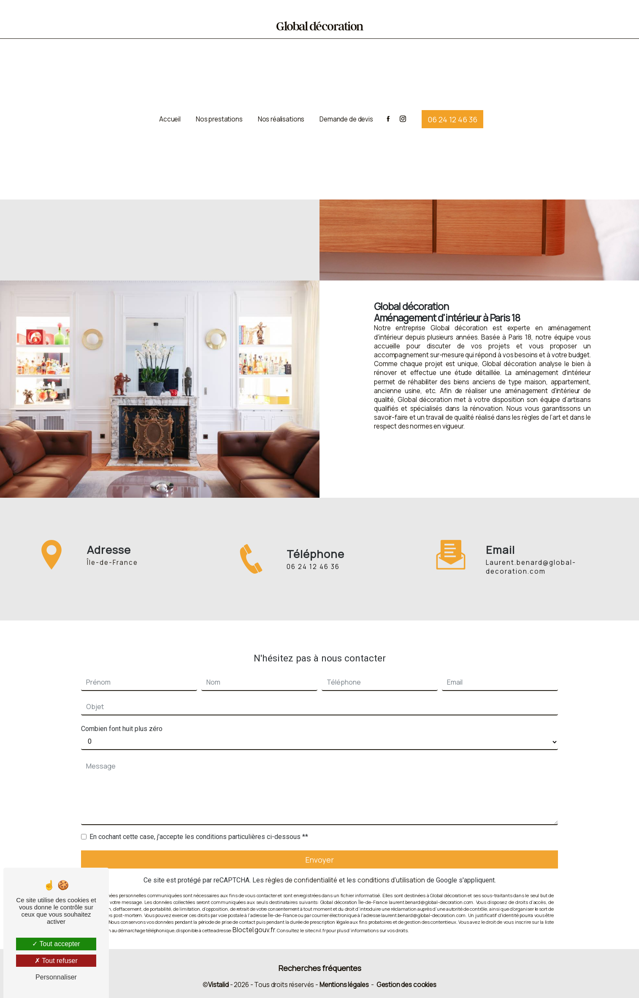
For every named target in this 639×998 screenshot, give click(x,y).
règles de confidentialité (301, 870)
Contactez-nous (580, 461)
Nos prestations (219, 116)
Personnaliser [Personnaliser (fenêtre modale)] (56, 977)
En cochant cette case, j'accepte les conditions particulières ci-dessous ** (198, 826)
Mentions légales (344, 984)
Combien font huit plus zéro (121, 718)
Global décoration (319, 26)
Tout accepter (56, 943)
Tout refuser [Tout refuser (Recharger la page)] (56, 960)
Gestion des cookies (406, 984)
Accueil (170, 116)
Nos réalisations (281, 116)
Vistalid (218, 984)
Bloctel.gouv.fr (254, 919)
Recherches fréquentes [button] (319, 968)
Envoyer (319, 849)
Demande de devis (346, 116)
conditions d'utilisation (391, 870)
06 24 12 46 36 (452, 116)
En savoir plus (380, 461)
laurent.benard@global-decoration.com (531, 557)
